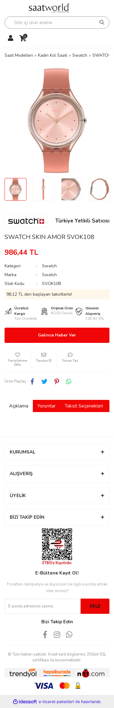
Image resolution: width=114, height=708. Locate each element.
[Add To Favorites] (17, 360)
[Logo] (51, 7)
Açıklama (18, 406)
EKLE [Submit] (95, 606)
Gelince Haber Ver (57, 335)
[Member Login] (10, 38)
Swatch (49, 266)
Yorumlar (46, 406)
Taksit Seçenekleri (84, 406)
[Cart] (23, 38)
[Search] (57, 22)
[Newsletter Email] (43, 606)
